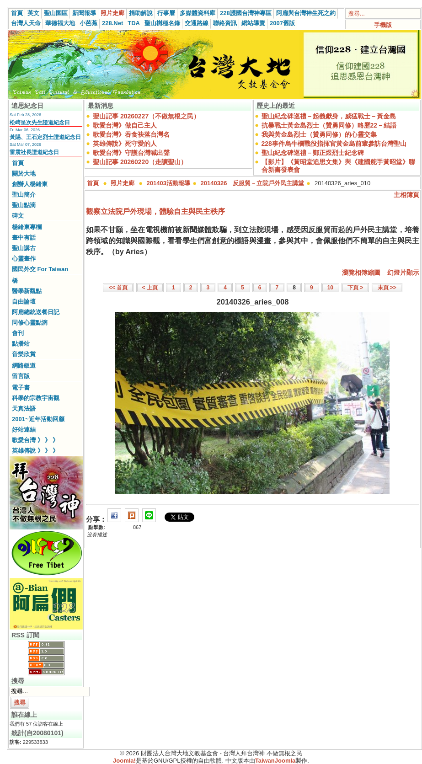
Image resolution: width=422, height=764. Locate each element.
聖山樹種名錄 (162, 23)
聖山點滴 (24, 205)
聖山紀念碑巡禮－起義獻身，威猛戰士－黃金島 (329, 116)
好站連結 (24, 429)
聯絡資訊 (225, 23)
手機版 (383, 24)
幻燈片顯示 (403, 272)
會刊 (18, 333)
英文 (33, 13)
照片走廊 (112, 13)
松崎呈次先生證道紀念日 (40, 122)
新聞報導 (84, 13)
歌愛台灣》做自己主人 (125, 125)
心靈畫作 (24, 258)
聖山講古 (24, 248)
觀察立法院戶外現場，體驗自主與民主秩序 (155, 211)
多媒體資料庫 (197, 13)
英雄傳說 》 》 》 (35, 450)
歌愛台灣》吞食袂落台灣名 (131, 134)
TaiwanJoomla (275, 760)
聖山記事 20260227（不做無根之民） (146, 116)
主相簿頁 (406, 194)
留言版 (21, 376)
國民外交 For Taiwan (40, 269)
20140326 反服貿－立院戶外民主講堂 (252, 183)
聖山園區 (56, 13)
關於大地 (24, 173)
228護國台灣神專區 (246, 13)
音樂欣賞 (24, 354)
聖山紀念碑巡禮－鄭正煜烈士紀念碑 (313, 152)
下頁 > (355, 287)
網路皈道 (24, 365)
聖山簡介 (24, 194)
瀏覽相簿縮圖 (361, 272)
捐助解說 (141, 13)
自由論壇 (24, 301)
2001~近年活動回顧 (38, 419)
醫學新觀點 (27, 291)
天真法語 (24, 408)
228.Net (112, 23)
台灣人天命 (26, 23)
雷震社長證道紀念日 (34, 152)
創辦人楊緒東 (30, 184)
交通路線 (196, 23)
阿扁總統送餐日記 (35, 312)
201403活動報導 (168, 183)
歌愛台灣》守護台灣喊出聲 (131, 152)
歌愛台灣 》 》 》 (35, 440)
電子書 (21, 387)
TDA (134, 23)
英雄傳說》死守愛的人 (125, 143)
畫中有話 (24, 237)
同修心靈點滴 (30, 322)
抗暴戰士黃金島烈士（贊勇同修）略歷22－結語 (329, 125)
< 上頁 (150, 287)
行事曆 (166, 13)
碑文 (18, 215)
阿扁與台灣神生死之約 (306, 13)
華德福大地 (60, 23)
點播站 (21, 343)
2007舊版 (282, 23)
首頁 (17, 13)
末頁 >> (387, 287)
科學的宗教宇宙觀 (35, 398)
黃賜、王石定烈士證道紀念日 (45, 137)
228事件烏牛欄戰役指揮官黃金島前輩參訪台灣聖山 (334, 143)
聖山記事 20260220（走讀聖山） (140, 162)
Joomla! (124, 760)
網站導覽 (253, 23)
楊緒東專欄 (27, 227)
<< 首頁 (118, 287)
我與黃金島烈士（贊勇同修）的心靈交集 (319, 134)
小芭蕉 (88, 23)
